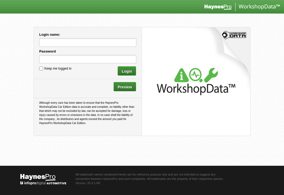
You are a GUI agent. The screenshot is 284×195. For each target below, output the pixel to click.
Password (47, 51)
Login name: (49, 34)
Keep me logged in (57, 68)
